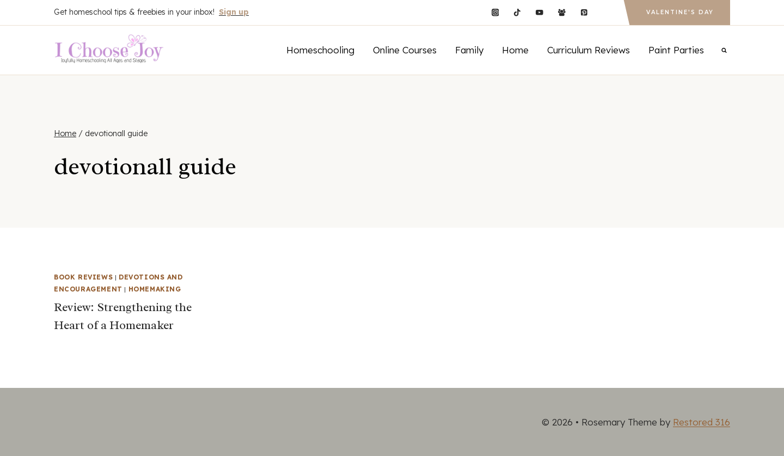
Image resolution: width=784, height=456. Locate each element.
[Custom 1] (606, 12)
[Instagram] (495, 12)
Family (469, 50)
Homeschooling (320, 50)
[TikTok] (517, 12)
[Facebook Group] (561, 12)
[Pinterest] (584, 12)
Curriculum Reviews (588, 50)
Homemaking (154, 289)
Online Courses (405, 50)
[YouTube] (539, 12)
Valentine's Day (680, 12)
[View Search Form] (724, 50)
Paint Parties (676, 50)
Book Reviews (83, 277)
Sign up (234, 12)
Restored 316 (701, 422)
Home (515, 50)
